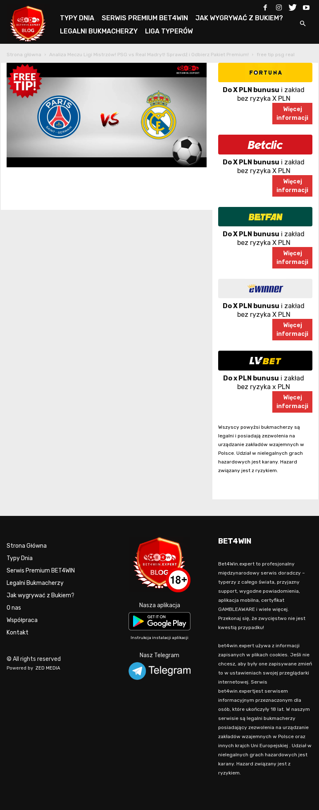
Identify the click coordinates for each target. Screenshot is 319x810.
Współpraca (22, 620)
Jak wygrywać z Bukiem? (40, 595)
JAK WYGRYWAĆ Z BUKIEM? (239, 18)
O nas (14, 607)
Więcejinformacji (292, 113)
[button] (302, 24)
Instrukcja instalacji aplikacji (159, 637)
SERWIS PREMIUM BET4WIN (145, 18)
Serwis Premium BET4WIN (41, 570)
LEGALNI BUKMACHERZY (99, 31)
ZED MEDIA (48, 668)
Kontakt (18, 632)
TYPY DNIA (77, 18)
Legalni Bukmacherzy (35, 583)
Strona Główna (27, 545)
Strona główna (24, 54)
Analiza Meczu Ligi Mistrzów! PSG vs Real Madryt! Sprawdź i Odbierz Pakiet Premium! (149, 54)
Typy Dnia (20, 558)
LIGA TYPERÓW (169, 31)
